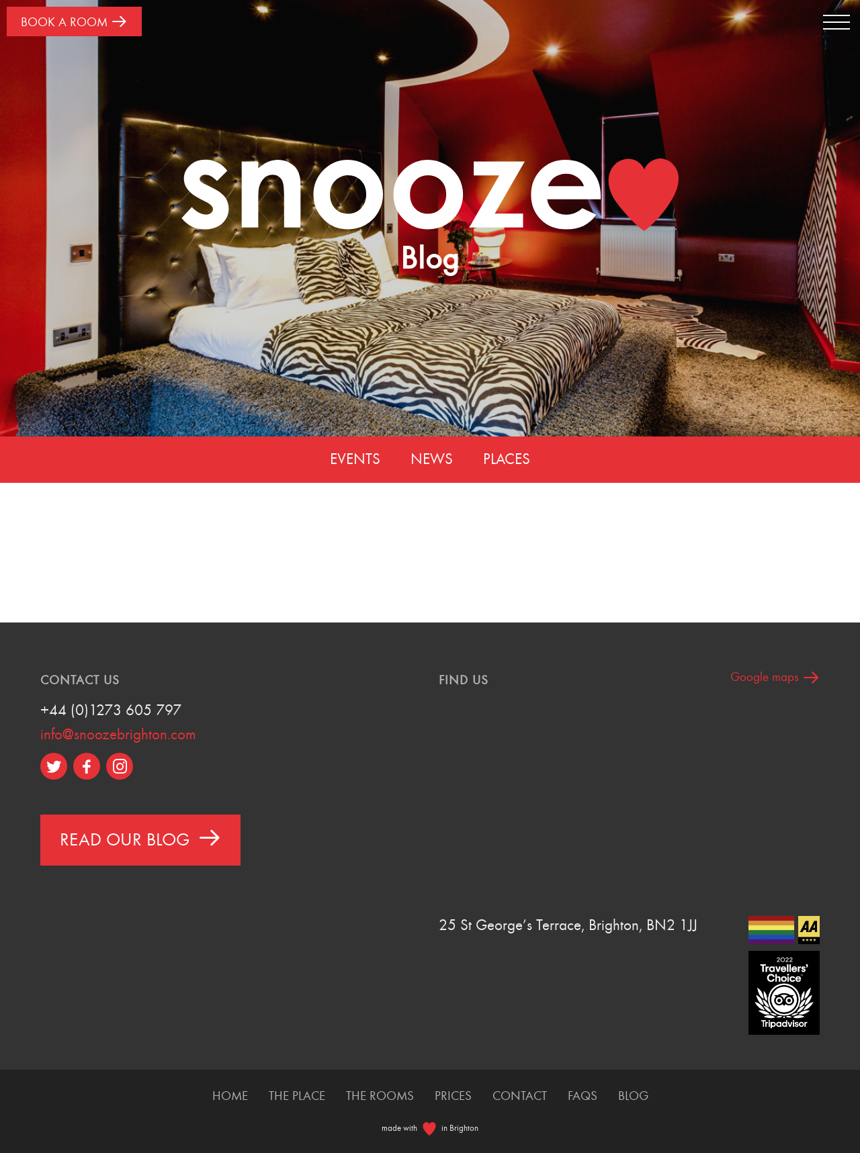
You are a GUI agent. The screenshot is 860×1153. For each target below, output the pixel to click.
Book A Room (74, 21)
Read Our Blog (140, 837)
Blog (633, 1096)
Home (230, 1096)
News (432, 459)
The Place (297, 1096)
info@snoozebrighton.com (118, 734)
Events (355, 459)
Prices (453, 1096)
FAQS (582, 1096)
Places (506, 459)
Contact (519, 1096)
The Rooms (380, 1096)
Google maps (775, 677)
